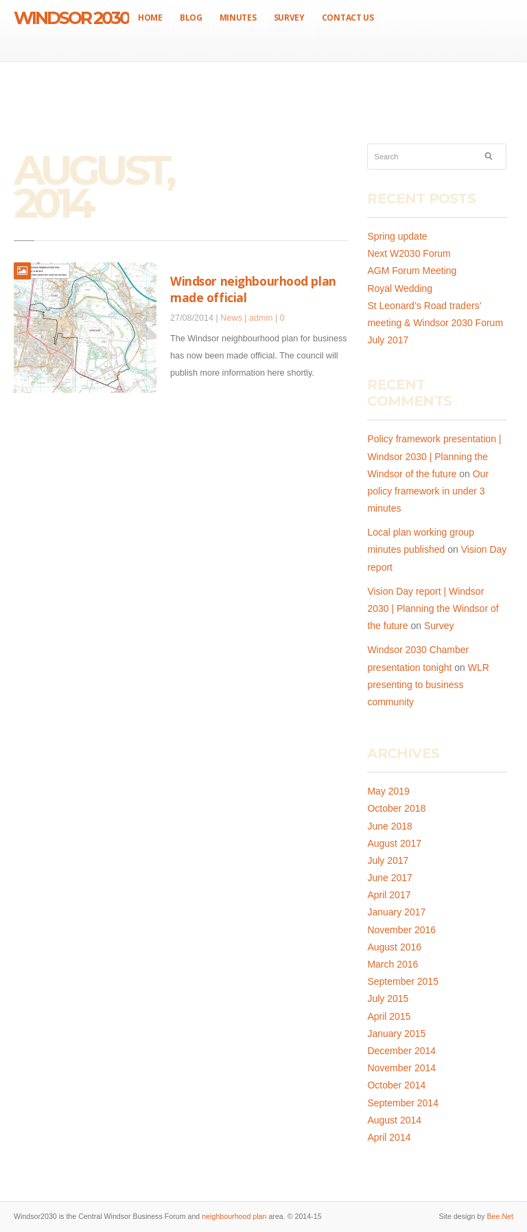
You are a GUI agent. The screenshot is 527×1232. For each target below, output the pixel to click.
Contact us (348, 17)
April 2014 (388, 1137)
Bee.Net (500, 1216)
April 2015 (388, 1016)
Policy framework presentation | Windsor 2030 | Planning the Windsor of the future (434, 456)
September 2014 (402, 1102)
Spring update (397, 236)
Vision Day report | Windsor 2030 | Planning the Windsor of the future (432, 608)
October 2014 (396, 1085)
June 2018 (389, 826)
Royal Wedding (399, 288)
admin (260, 318)
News (231, 318)
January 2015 (396, 1033)
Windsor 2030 (71, 18)
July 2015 (387, 998)
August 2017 (394, 843)
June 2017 (389, 877)
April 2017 (388, 894)
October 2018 (396, 808)
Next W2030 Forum (408, 253)
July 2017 (387, 860)
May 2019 (388, 791)
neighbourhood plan (234, 1216)
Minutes (238, 17)
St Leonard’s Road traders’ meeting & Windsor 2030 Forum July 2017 (435, 322)
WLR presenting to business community (428, 684)
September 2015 (402, 981)
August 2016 (394, 947)
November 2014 (401, 1067)
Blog (191, 17)
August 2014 (394, 1120)
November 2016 (401, 929)
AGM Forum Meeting (411, 270)
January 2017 (396, 911)
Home (150, 17)
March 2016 (392, 964)
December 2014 (401, 1050)
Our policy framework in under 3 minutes (428, 491)
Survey (289, 17)
